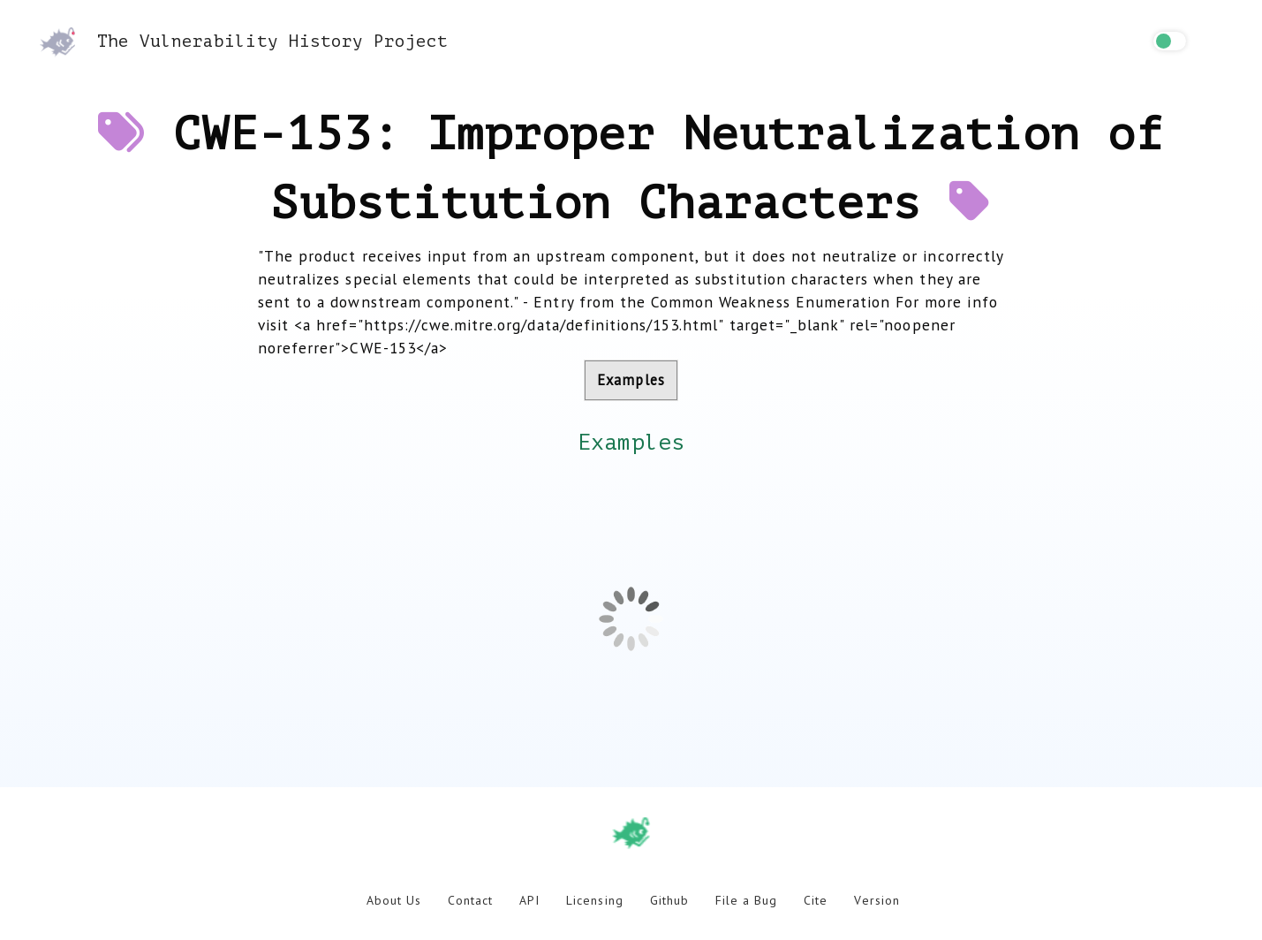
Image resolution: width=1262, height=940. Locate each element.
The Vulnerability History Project (244, 41)
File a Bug (746, 900)
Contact (470, 900)
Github (669, 900)
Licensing (594, 900)
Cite (815, 900)
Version (876, 900)
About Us (394, 900)
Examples (630, 380)
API (529, 900)
